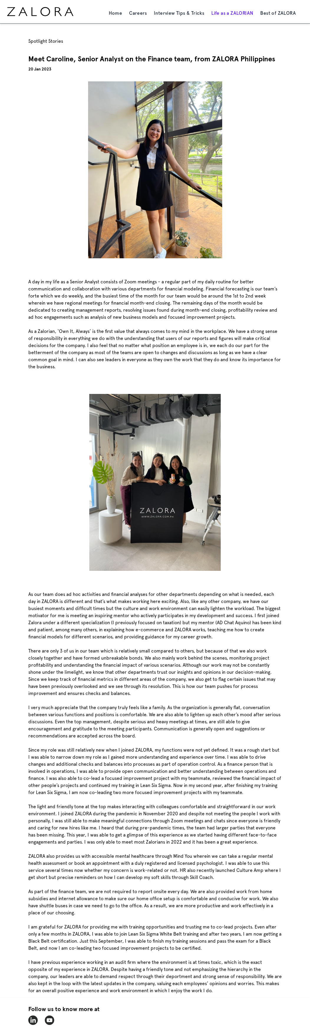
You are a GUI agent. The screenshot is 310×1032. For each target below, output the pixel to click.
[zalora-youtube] (49, 1020)
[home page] (51, 11)
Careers (138, 13)
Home (115, 13)
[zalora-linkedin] (33, 1020)
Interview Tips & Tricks (179, 13)
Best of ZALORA (278, 13)
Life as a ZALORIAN (232, 13)
